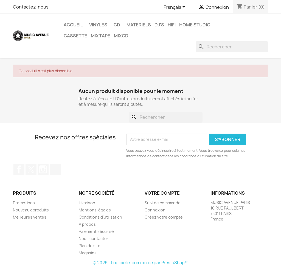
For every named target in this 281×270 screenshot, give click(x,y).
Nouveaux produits (31, 210)
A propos (87, 224)
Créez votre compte (164, 217)
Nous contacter (93, 238)
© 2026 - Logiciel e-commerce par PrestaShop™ (141, 263)
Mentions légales (95, 210)
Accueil (73, 25)
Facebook (18, 169)
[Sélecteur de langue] (175, 7)
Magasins (88, 252)
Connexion (155, 210)
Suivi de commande (163, 202)
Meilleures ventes (29, 217)
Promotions (24, 202)
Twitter (31, 169)
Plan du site (89, 245)
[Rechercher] (232, 46)
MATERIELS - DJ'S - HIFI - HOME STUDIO (168, 25)
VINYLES (98, 25)
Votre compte (162, 193)
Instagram (43, 169)
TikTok (55, 169)
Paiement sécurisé (96, 231)
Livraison (87, 202)
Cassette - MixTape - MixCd (96, 36)
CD (117, 25)
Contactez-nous (31, 7)
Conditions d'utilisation (100, 217)
